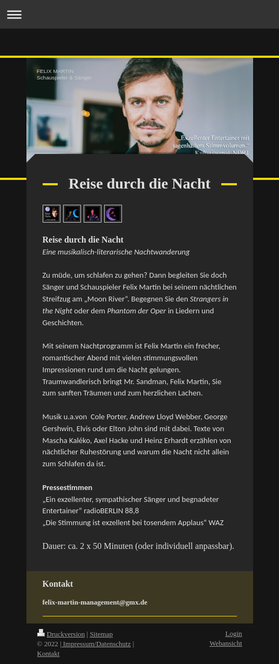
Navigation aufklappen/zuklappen (139, 14)
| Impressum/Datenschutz (95, 644)
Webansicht (225, 643)
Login (233, 633)
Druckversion (61, 634)
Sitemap (101, 634)
